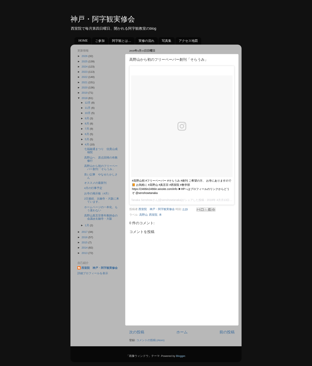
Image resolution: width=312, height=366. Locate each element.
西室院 (153, 214)
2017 (85, 231)
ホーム (182, 332)
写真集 (166, 40)
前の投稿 (227, 332)
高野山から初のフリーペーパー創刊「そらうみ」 (101, 167)
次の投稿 (136, 332)
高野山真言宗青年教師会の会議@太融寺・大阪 (101, 217)
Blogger (180, 355)
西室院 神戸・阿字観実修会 (99, 267)
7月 (87, 128)
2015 (85, 242)
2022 (85, 76)
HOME (83, 40)
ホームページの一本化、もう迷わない (101, 209)
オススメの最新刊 (95, 182)
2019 (85, 92)
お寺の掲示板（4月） (97, 193)
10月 (88, 113)
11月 (88, 107)
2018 (85, 98)
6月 (87, 134)
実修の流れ (146, 40)
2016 (85, 237)
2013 (85, 253)
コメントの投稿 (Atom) (150, 340)
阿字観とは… (121, 40)
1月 (87, 225)
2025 (85, 61)
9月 (87, 118)
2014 (85, 247)
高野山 (143, 214)
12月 (88, 102)
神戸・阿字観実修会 (102, 19)
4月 (87, 144)
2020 (85, 87)
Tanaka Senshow (141, 200)
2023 (85, 71)
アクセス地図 (188, 40)
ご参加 (100, 40)
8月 (87, 123)
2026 (85, 56)
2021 (85, 82)
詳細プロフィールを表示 (92, 273)
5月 (87, 139)
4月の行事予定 (93, 188)
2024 (85, 66)
